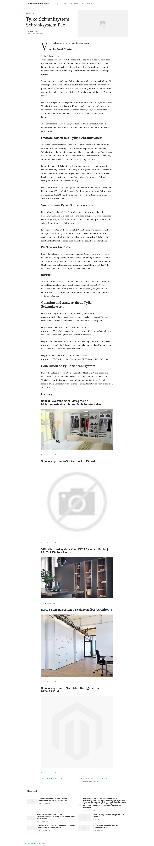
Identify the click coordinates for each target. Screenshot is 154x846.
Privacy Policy (73, 3)
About (82, 3)
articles (89, 3)
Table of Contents (64, 49)
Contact (56, 3)
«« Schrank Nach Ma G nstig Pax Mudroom (55, 779)
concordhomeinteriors (31, 843)
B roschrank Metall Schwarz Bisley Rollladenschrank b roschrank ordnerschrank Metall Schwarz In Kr (56, 816)
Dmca (64, 3)
